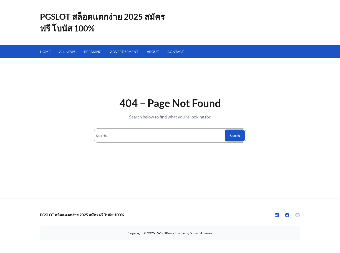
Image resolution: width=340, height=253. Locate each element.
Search (235, 135)
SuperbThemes (201, 233)
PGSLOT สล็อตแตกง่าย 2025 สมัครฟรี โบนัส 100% (82, 214)
